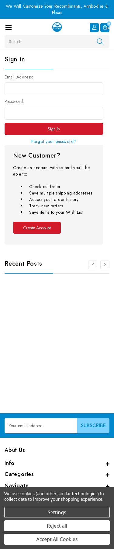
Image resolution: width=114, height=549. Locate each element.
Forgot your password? (54, 141)
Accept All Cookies (57, 539)
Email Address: (19, 77)
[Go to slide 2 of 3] (104, 264)
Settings (57, 512)
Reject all (57, 525)
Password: (14, 101)
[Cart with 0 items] (104, 27)
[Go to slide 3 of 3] (92, 264)
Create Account (37, 228)
